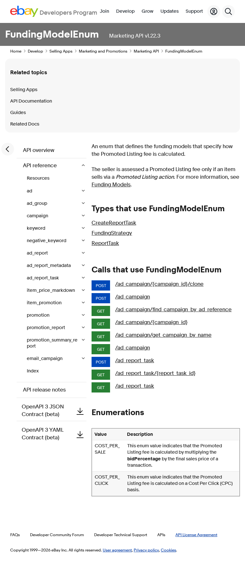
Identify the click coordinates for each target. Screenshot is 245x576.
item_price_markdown (51, 290)
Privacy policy (146, 549)
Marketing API (146, 51)
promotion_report (46, 328)
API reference (40, 165)
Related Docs (24, 124)
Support (194, 11)
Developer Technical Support (120, 534)
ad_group (37, 203)
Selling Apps (60, 51)
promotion (38, 315)
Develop (125, 11)
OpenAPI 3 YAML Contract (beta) (54, 434)
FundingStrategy (112, 233)
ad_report (38, 253)
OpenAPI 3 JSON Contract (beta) (54, 410)
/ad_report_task (134, 360)
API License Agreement (196, 534)
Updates (169, 11)
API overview (38, 150)
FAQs (15, 534)
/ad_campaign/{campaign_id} (151, 322)
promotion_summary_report (52, 343)
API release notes (44, 389)
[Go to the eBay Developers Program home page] (53, 11)
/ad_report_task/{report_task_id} (155, 373)
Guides (18, 113)
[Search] (228, 11)
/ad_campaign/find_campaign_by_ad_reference (173, 309)
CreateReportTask (114, 223)
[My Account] (213, 11)
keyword (36, 228)
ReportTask (105, 243)
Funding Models (111, 184)
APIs (161, 534)
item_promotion (45, 303)
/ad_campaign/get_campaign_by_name (163, 335)
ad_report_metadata (49, 266)
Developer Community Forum (57, 534)
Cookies (168, 549)
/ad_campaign (132, 296)
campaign (38, 216)
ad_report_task (43, 278)
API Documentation (31, 101)
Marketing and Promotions (103, 51)
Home (15, 51)
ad (30, 191)
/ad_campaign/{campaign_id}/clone (159, 284)
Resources (38, 178)
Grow (147, 11)
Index (33, 371)
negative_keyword (47, 241)
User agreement (117, 549)
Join (104, 11)
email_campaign (45, 359)
